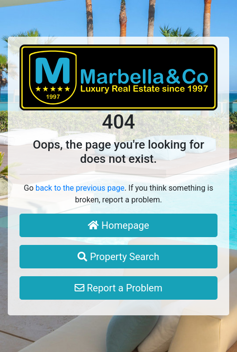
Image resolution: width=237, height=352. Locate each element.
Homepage (118, 225)
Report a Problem (118, 288)
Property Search (118, 257)
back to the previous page (80, 188)
